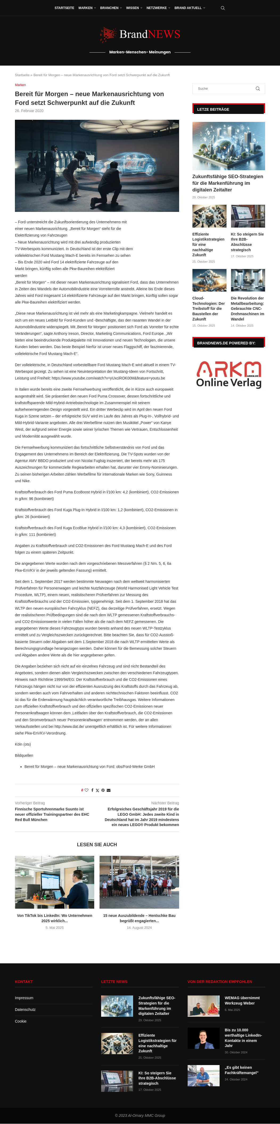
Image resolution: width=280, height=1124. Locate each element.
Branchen (109, 8)
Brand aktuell (188, 8)
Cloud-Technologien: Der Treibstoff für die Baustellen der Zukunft (208, 308)
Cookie (21, 1021)
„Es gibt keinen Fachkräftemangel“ (242, 1070)
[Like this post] (86, 790)
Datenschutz (25, 1010)
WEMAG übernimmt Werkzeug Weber (242, 1001)
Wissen (132, 8)
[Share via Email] (108, 790)
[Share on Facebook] (92, 790)
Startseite (64, 8)
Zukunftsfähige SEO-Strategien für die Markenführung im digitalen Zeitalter (227, 183)
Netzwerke (157, 8)
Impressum (24, 998)
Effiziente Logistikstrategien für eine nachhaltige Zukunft (208, 244)
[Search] (222, 8)
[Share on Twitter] (97, 790)
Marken (86, 8)
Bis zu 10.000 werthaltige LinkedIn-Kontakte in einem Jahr (243, 1038)
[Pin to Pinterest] (103, 790)
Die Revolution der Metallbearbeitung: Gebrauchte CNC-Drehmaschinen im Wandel (247, 308)
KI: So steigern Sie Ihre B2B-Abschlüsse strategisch (247, 242)
